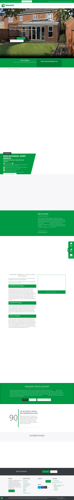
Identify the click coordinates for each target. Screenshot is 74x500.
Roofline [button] (61, 5)
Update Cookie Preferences (29, 497)
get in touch (12, 283)
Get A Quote (33, 400)
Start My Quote (22, 38)
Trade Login (69, 1)
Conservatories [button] (50, 5)
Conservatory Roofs (27, 484)
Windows (25, 482)
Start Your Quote (27, 1)
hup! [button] (65, 5)
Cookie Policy (22, 497)
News (24, 492)
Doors (24, 488)
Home (9, 68)
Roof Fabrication (43, 5)
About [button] (30, 5)
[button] (22, 286)
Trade (68, 5)
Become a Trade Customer (16, 40)
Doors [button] (38, 5)
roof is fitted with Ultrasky (19, 294)
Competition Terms (26, 493)
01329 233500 (13, 1)
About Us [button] (12, 491)
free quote (19, 283)
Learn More (12, 38)
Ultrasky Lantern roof (14, 319)
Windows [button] (34, 5)
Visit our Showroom (52, 1)
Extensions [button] (56, 5)
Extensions (25, 487)
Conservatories (26, 483)
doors (43, 225)
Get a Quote (25, 481)
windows (48, 225)
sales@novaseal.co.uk (6, 1)
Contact (70, 5)
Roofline (24, 490)
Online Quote (25, 5)
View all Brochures (43, 231)
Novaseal (10, 278)
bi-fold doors (18, 290)
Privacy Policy (17, 497)
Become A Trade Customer (61, 1)
